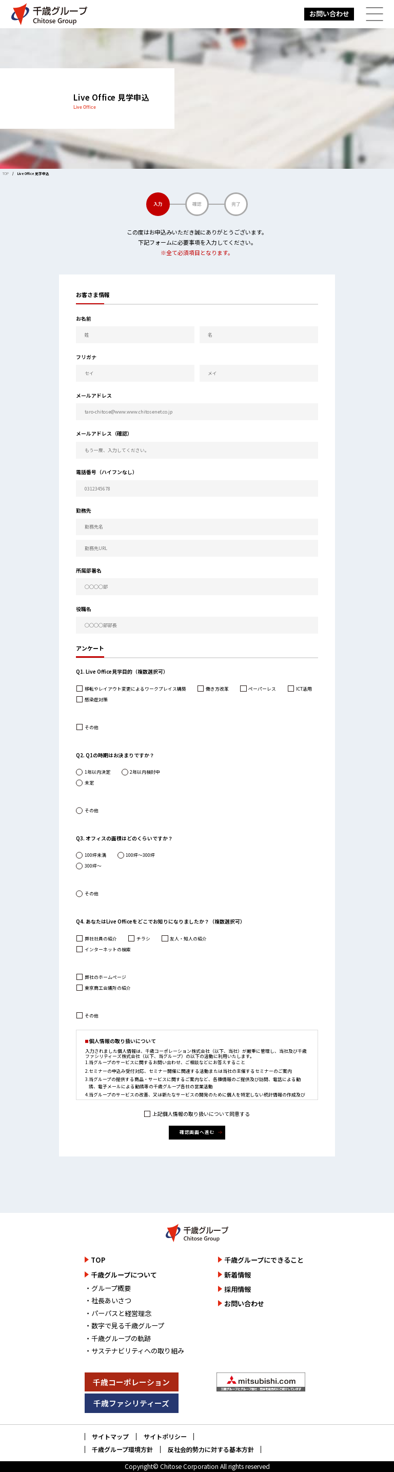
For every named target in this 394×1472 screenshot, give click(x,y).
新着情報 (237, 1275)
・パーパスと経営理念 (118, 1313)
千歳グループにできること (264, 1260)
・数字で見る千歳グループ (124, 1325)
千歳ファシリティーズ (131, 1403)
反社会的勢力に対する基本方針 (211, 1449)
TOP (6, 173)
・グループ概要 (108, 1288)
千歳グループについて (124, 1275)
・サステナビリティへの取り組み (134, 1351)
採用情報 (237, 1289)
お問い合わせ (329, 13)
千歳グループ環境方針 (122, 1449)
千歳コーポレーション (131, 1382)
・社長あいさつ (108, 1300)
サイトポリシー (165, 1436)
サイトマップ (110, 1436)
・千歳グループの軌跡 (118, 1338)
